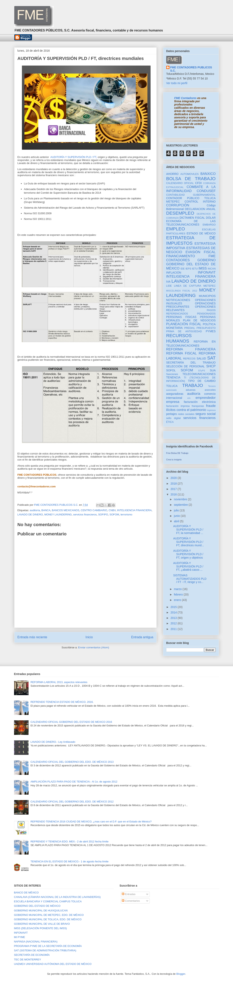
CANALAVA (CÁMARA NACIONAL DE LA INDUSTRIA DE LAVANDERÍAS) (57, 896)
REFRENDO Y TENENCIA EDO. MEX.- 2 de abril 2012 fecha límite (70, 841)
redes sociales (186, 414)
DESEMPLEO (180, 213)
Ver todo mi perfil (176, 83)
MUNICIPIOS (207, 296)
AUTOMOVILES (189, 174)
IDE (183, 268)
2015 (174, 607)
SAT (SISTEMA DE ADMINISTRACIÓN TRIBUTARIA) (45, 950)
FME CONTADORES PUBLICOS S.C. (191, 69)
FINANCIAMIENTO (180, 256)
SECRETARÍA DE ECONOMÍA (32, 954)
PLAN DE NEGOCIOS (199, 320)
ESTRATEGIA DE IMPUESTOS (191, 240)
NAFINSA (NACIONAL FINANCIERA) (35, 941)
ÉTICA (170, 422)
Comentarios (131, 900)
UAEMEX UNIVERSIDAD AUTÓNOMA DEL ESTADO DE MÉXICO (53, 963)
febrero (179, 594)
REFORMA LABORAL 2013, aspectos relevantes (59, 682)
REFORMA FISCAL (181, 353)
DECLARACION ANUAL (200, 209)
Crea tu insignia (174, 459)
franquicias (198, 406)
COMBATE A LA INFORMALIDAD (191, 189)
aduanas (190, 390)
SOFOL (171, 370)
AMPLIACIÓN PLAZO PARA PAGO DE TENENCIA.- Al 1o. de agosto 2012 (74, 781)
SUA (213, 370)
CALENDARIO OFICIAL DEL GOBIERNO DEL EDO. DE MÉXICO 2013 (72, 761)
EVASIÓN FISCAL (201, 252)
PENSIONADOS (206, 313)
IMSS (202, 268)
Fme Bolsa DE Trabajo (177, 453)
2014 (174, 612)
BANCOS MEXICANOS (65, 510)
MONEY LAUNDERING (58, 514)
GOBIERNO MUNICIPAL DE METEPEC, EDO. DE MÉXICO (49, 914)
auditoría (35, 510)
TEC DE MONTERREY (27, 959)
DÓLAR (211, 217)
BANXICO (208, 174)
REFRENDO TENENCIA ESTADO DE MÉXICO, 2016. (62, 701)
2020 (174, 478)
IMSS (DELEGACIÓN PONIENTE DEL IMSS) (40, 928)
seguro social (205, 414)
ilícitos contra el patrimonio (186, 410)
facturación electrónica (200, 401)
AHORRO (172, 174)
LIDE (169, 285)
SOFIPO (103, 514)
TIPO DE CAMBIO (202, 380)
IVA (168, 281)
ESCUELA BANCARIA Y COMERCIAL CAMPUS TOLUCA (48, 901)
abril (177, 521)
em (189, 398)
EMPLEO (175, 228)
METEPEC (209, 285)
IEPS (188, 268)
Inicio (89, 637)
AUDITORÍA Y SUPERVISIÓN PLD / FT (73, 157)
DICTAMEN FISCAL (192, 217)
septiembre (181, 504)
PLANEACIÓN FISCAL (183, 324)
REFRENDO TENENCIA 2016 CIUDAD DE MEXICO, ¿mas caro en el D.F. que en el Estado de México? (91, 821)
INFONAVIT (207, 272)
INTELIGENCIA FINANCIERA (134, 510)
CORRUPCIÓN (177, 205)
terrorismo (126, 514)
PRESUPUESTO (206, 328)
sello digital (173, 418)
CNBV (112, 510)
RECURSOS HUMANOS (179, 338)
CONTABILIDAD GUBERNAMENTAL (191, 194)
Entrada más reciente (32, 637)
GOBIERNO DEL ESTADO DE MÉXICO (37, 905)
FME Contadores (185, 98)
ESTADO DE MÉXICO (201, 233)
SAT (211, 357)
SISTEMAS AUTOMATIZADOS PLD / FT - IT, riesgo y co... (189, 579)
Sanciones (172, 374)
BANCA (45, 510)
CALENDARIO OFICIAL (180, 183)
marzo (178, 589)
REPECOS (189, 358)
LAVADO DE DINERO (30, 514)
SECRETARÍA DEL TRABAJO (191, 362)
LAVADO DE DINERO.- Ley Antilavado (53, 741)
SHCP (211, 366)
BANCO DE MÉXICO (26, 892)
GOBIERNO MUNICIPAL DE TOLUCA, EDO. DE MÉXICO (48, 919)
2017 (174, 489)
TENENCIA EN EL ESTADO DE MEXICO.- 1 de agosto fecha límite (70, 861)
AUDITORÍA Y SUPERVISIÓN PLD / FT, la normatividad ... (188, 529)
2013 (174, 617)
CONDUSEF (206, 191)
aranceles (210, 390)
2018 (174, 483)
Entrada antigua (142, 637)
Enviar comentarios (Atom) (93, 647)
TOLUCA (172, 386)
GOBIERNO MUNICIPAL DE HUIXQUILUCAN (41, 910)
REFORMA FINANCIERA (191, 349)
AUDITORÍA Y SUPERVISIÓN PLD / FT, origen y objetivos (188, 554)
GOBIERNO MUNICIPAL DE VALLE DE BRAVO (42, 923)
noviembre (181, 499)
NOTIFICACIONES (178, 300)
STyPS (201, 370)
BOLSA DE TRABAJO (191, 178)
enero (178, 600)
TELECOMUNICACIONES (199, 374)
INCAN (212, 268)
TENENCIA (173, 377)
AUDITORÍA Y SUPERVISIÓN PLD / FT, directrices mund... (188, 542)
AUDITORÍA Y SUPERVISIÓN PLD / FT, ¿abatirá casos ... (188, 566)
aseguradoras (175, 393)
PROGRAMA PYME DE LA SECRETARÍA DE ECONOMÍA (48, 946)
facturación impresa (178, 406)
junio (177, 515)
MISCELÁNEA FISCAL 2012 (181, 290)
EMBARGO (209, 224)
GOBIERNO (206, 260)
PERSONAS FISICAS (181, 317)
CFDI (198, 183)
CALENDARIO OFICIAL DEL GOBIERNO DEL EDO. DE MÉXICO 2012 (72, 801)
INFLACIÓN (173, 272)
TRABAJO (192, 385)
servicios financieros (85, 514)
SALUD (201, 358)
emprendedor (206, 398)
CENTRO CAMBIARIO (94, 510)
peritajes (171, 414)
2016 (174, 494)
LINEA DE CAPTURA (187, 285)
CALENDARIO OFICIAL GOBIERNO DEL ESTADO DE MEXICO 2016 (71, 721)
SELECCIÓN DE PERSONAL (185, 366)
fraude (211, 406)
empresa (172, 402)
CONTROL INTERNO (200, 201)
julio (177, 510)
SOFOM (114, 514)
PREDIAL (189, 328)
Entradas (128, 894)
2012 (174, 623)
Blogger (180, 973)
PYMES (211, 331)
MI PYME (19, 937)
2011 (174, 629)
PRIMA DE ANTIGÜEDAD (184, 331)
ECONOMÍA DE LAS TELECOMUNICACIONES (191, 222)
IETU (195, 268)
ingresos (211, 410)
